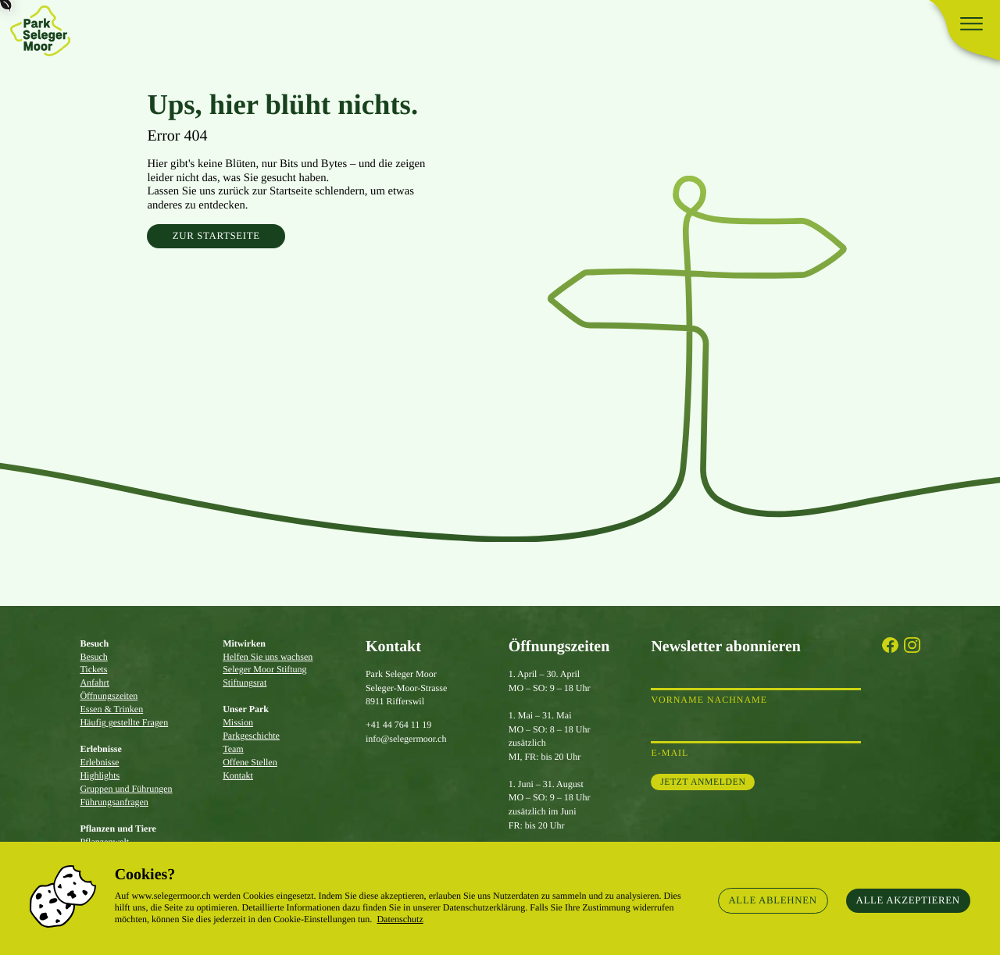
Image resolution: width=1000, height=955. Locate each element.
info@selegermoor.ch (406, 738)
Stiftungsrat (244, 682)
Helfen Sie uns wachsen (267, 656)
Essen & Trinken (111, 709)
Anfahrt (94, 682)
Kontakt (238, 775)
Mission (238, 722)
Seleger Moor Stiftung (264, 669)
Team (233, 748)
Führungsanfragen (114, 801)
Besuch (93, 656)
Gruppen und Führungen (126, 788)
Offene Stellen (250, 762)
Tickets (93, 669)
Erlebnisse (99, 762)
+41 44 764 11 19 (398, 724)
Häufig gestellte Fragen (124, 722)
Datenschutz (400, 919)
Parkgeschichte (251, 735)
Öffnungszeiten (109, 695)
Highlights (100, 775)
